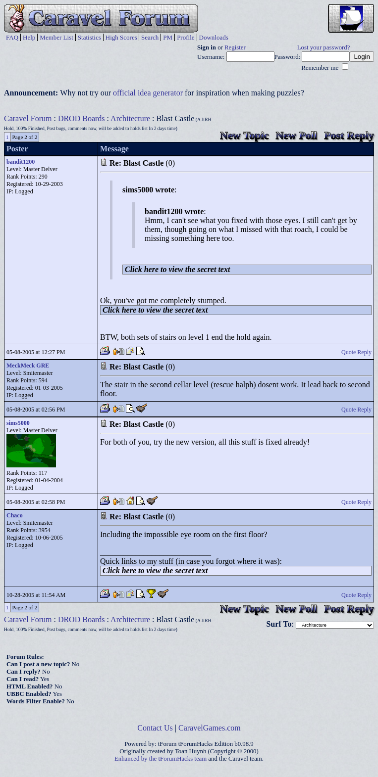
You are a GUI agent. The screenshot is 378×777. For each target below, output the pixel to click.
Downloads (213, 37)
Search (150, 37)
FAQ (12, 37)
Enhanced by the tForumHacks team (160, 758)
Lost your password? (323, 47)
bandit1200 (20, 161)
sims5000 (18, 422)
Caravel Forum (28, 118)
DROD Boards (81, 118)
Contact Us (155, 728)
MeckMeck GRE (27, 365)
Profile (185, 37)
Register (235, 47)
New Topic (244, 135)
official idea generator (148, 93)
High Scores (121, 37)
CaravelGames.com (209, 728)
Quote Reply (356, 352)
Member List (56, 37)
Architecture (130, 118)
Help (29, 37)
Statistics (89, 37)
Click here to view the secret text (177, 269)
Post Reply (349, 135)
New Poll (296, 135)
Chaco (14, 515)
